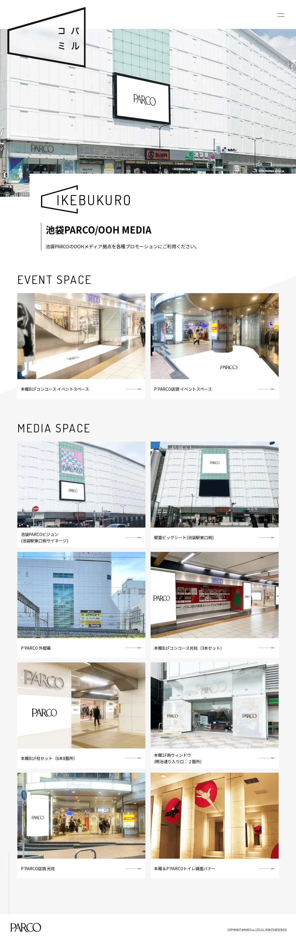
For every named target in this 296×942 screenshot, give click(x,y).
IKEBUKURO (94, 199)
